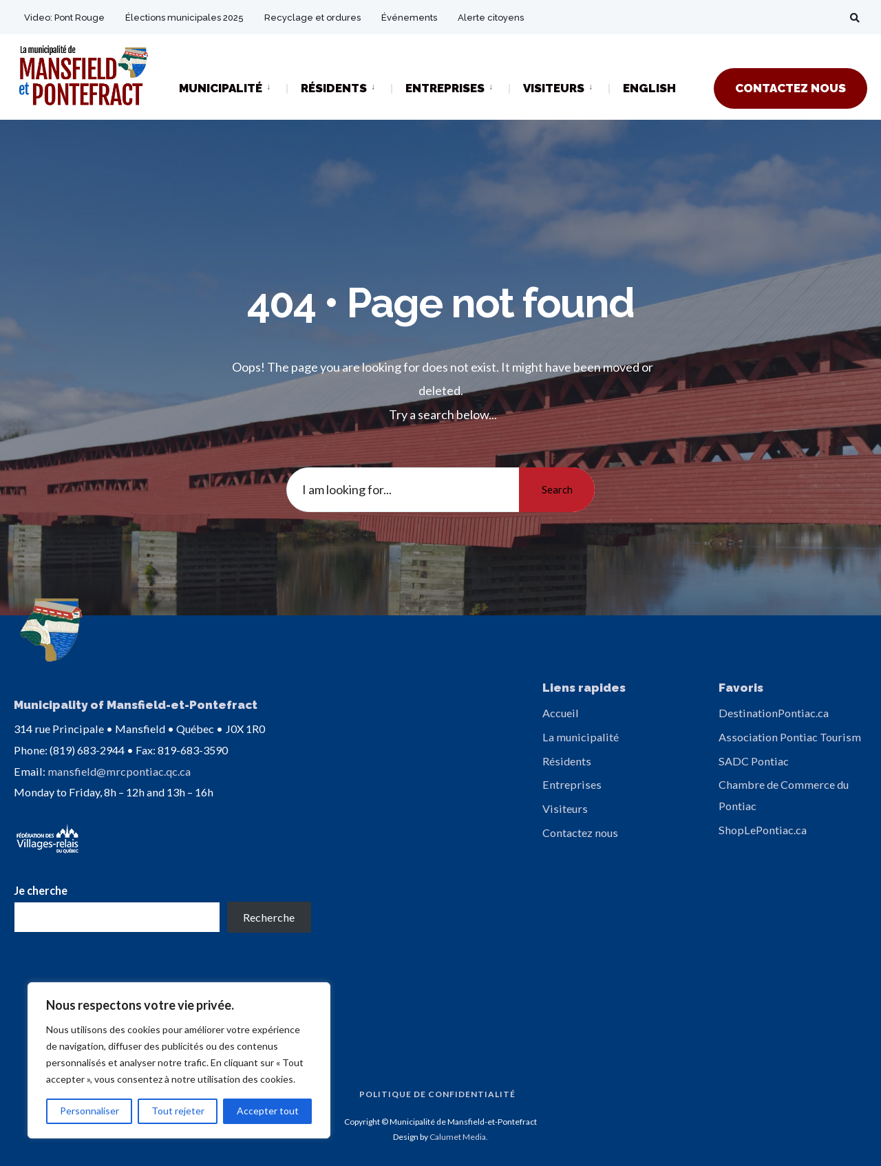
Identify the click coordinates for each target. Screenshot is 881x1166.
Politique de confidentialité (437, 1094)
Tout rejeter (177, 1110)
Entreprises (572, 784)
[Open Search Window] (854, 18)
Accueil (560, 712)
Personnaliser (89, 1110)
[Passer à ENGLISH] (649, 89)
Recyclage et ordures (312, 17)
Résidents (566, 760)
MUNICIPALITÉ (220, 88)
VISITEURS (553, 88)
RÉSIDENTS (334, 88)
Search (557, 489)
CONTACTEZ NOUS (790, 88)
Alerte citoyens (491, 17)
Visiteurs (565, 808)
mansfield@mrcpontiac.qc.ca (119, 771)
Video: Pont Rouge (64, 17)
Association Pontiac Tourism (790, 736)
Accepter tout (268, 1110)
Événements (409, 17)
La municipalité (580, 736)
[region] (179, 1060)
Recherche (269, 917)
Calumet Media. (458, 1137)
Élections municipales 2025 (184, 17)
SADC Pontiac (754, 760)
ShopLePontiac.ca (763, 829)
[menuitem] (232, 87)
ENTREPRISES (445, 88)
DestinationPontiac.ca (774, 712)
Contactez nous (580, 832)
